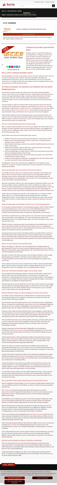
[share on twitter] (14, 67)
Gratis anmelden (8, 464)
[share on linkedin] (17, 67)
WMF (45, 108)
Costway (22, 347)
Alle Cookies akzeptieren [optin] (14, 478)
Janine (29, 108)
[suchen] (48, 5)
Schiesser (48, 185)
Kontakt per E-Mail (39, 2)
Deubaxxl (12, 339)
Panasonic (26, 110)
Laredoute (5, 321)
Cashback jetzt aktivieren (28, 34)
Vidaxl (5, 400)
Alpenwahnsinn (6, 392)
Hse (32, 365)
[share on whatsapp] (7, 67)
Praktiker (13, 425)
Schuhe (44, 106)
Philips (18, 110)
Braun (12, 195)
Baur (35, 304)
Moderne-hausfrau (19, 330)
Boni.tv (4, 11)
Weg (47, 284)
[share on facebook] (10, 67)
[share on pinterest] (12, 67)
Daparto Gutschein (37, 414)
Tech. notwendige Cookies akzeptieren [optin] (14, 482)
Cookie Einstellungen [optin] (42, 478)
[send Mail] (19, 67)
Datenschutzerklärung (45, 475)
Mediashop (23, 356)
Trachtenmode (8, 390)
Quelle (15, 313)
